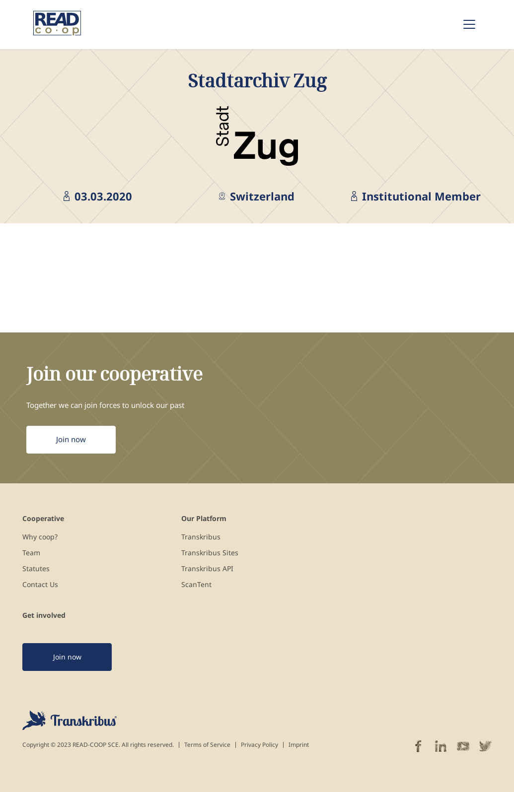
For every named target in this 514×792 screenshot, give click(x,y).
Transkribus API (207, 568)
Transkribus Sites (209, 552)
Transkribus (200, 536)
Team (31, 552)
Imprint (299, 745)
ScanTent (196, 584)
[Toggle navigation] (469, 24)
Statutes (36, 568)
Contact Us (40, 584)
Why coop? (40, 536)
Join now (71, 439)
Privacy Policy (259, 745)
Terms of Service (207, 745)
